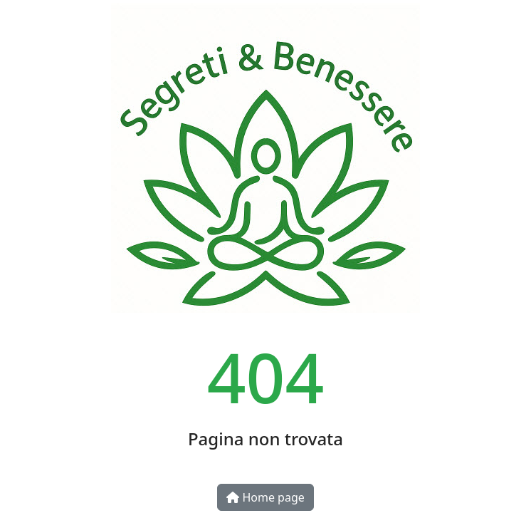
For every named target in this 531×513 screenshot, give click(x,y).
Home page (265, 497)
